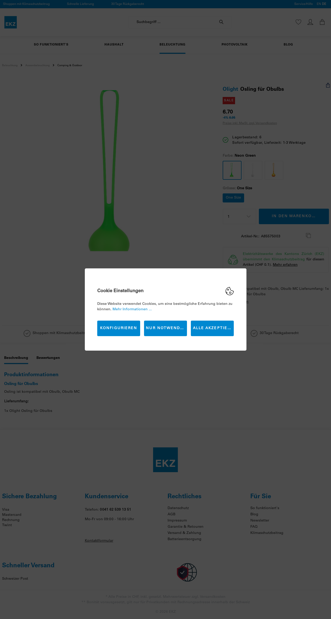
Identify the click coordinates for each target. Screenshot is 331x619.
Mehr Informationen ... (132, 309)
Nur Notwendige (166, 328)
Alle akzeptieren (213, 328)
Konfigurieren (118, 328)
